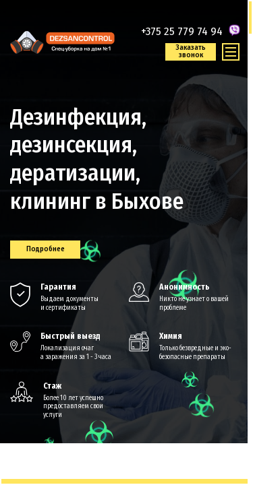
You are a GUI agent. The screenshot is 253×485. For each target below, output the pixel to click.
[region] (126, 242)
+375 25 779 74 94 (182, 31)
